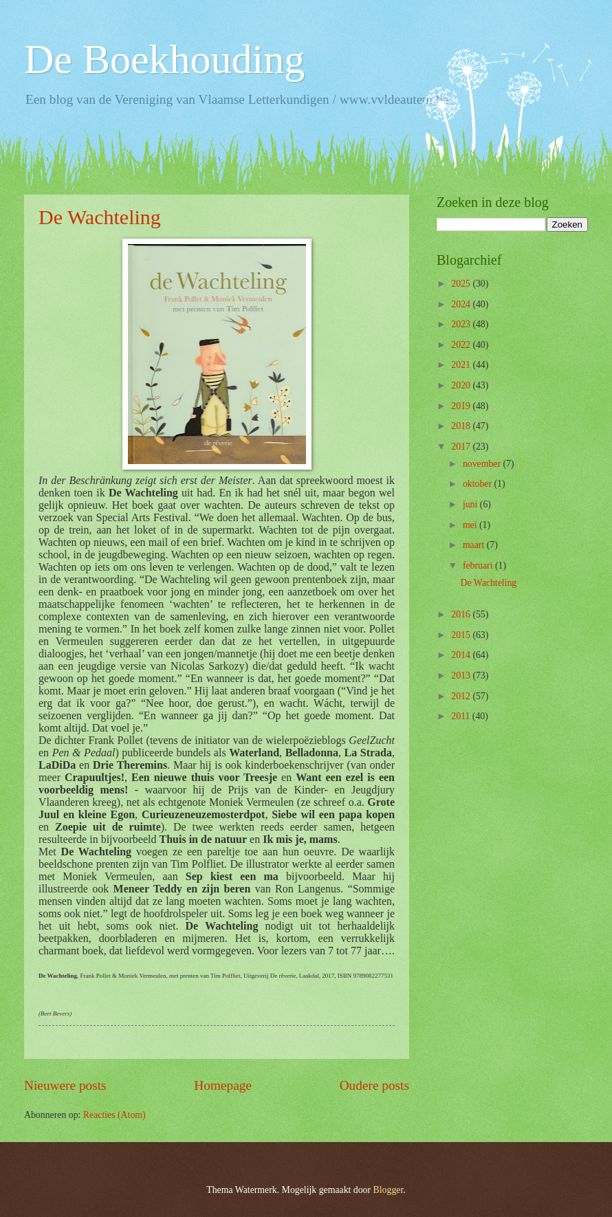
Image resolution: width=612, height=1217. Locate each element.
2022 (461, 345)
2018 (461, 426)
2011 (461, 716)
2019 (461, 406)
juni (471, 504)
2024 (461, 304)
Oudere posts (374, 1085)
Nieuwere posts (65, 1085)
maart (475, 545)
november (483, 464)
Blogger (388, 1190)
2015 (461, 635)
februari (479, 565)
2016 (461, 614)
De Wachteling (100, 217)
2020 (461, 385)
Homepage (223, 1085)
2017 (461, 446)
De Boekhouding (164, 59)
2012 (461, 696)
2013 (461, 675)
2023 (461, 324)
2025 (461, 283)
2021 (461, 365)
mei (471, 525)
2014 (461, 655)
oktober (478, 484)
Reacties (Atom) (114, 1115)
